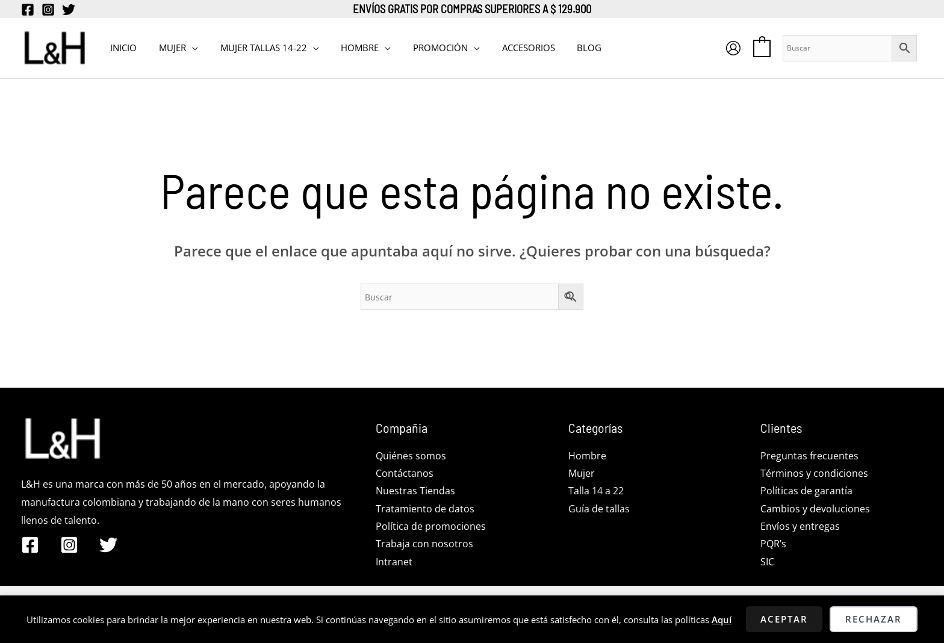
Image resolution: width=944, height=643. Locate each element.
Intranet (394, 563)
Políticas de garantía (806, 491)
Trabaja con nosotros (424, 544)
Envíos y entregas (800, 526)
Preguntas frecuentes (809, 455)
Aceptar (784, 619)
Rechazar (873, 619)
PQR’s (773, 544)
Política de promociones (431, 526)
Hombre (587, 455)
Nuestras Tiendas (415, 491)
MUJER (166, 48)
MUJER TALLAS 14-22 (253, 48)
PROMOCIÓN (422, 48)
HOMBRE (346, 48)
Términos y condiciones (814, 473)
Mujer (581, 473)
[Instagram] (48, 9)
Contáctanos (404, 473)
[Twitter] (68, 9)
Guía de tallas (599, 509)
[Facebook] (27, 9)
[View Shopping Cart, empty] (762, 47)
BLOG (563, 48)
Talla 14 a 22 (596, 491)
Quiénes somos (411, 455)
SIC (767, 563)
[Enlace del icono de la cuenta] (733, 48)
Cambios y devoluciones (815, 509)
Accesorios (506, 48)
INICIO (121, 48)
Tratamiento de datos (425, 509)
